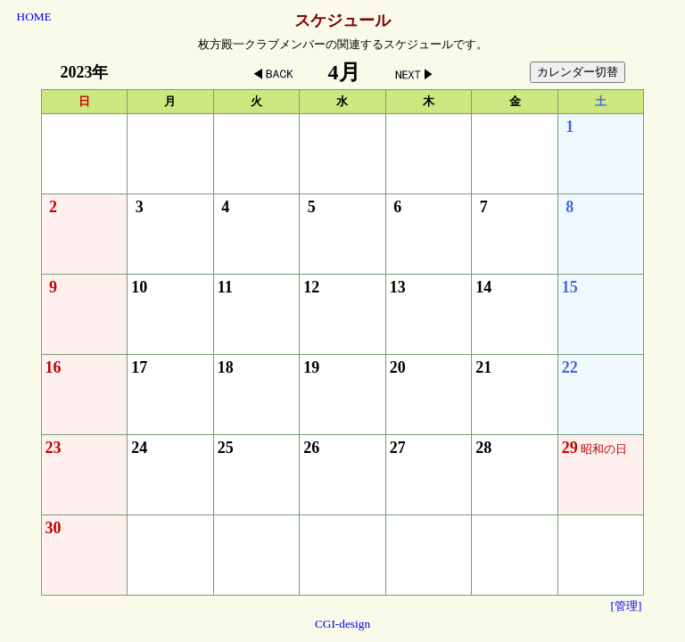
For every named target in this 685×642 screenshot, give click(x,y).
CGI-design (342, 623)
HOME (34, 16)
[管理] (626, 606)
